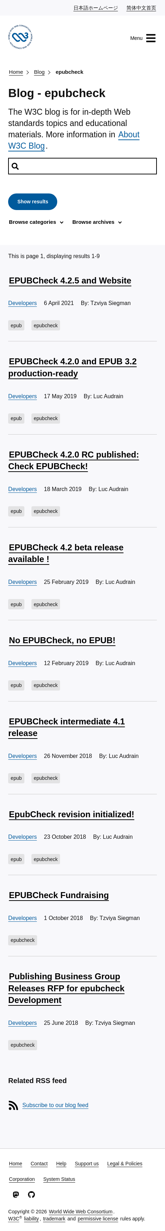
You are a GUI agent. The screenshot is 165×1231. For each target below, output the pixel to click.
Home (16, 72)
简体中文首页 (141, 7)
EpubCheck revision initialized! (71, 814)
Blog (39, 72)
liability (31, 1218)
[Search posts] (82, 166)
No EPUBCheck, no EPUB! (62, 640)
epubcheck (69, 72)
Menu (143, 38)
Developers (22, 303)
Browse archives (93, 222)
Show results (32, 201)
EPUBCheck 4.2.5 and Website (70, 280)
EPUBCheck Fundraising (59, 895)
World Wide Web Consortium (80, 1211)
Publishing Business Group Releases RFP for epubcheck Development (66, 988)
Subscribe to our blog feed (55, 1105)
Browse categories (32, 222)
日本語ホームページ (96, 7)
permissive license (98, 1218)
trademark (54, 1218)
